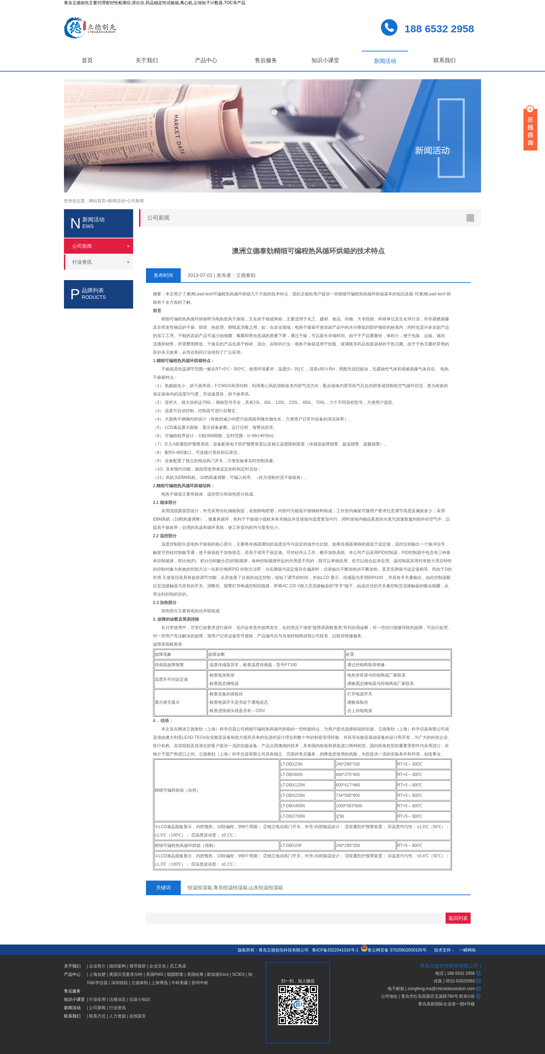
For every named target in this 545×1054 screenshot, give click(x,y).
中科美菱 (179, 982)
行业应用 (97, 999)
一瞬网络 (465, 950)
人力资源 (117, 1016)
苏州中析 (200, 982)
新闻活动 (385, 61)
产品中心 (206, 60)
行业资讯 (117, 1007)
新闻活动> (117, 200)
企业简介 (97, 966)
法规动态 (117, 999)
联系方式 (97, 1016)
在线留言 (137, 1016)
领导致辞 (137, 966)
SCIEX (238, 974)
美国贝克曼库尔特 (126, 974)
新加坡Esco (218, 974)
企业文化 (157, 966)
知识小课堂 (325, 60)
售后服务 (266, 60)
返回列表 (458, 918)
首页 (87, 60)
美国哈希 (195, 974)
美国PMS (154, 974)
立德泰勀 (139, 982)
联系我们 (444, 60)
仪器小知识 (139, 999)
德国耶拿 (175, 974)
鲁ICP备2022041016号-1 (335, 950)
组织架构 (117, 966)
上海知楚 (97, 974)
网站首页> (98, 200)
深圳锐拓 (119, 982)
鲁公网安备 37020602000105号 (393, 950)
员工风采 (178, 966)
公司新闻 (135, 200)
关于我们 (147, 60)
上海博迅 (159, 982)
